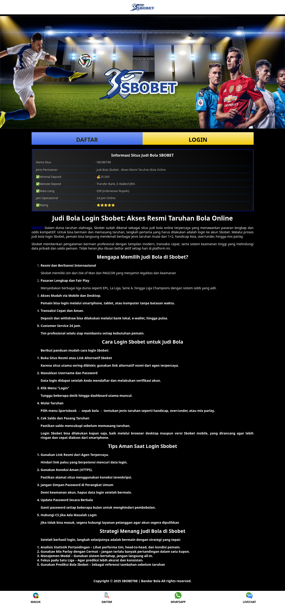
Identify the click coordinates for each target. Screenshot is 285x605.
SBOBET (37, 228)
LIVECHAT (249, 598)
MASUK (36, 598)
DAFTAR (87, 139)
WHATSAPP (178, 598)
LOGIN (198, 139)
